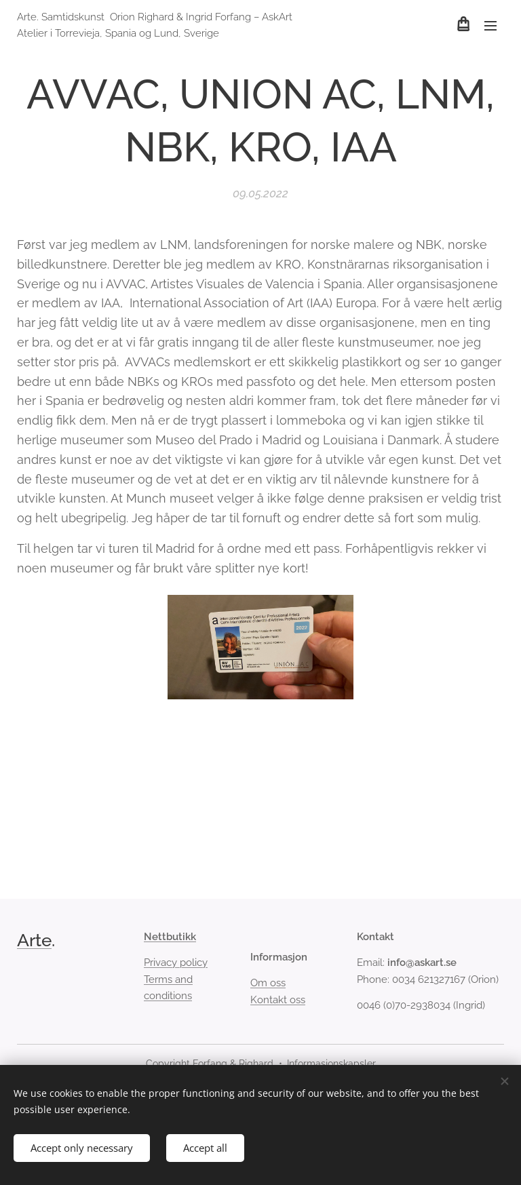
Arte (34, 940)
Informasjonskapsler (331, 1063)
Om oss (268, 983)
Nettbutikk (170, 937)
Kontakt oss (277, 1000)
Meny (490, 25)
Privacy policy (176, 963)
